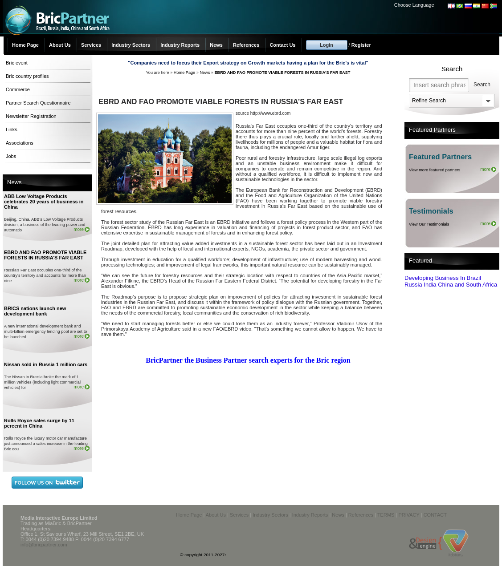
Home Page (25, 45)
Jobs (11, 156)
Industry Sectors (130, 45)
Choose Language (414, 5)
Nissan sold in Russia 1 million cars (45, 364)
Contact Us (282, 45)
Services (91, 45)
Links (11, 129)
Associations (19, 143)
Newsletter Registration (31, 116)
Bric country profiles (27, 76)
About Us (60, 45)
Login (326, 45)
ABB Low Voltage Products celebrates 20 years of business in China (44, 202)
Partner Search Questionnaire (38, 102)
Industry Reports (180, 45)
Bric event (17, 62)
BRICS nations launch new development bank (35, 311)
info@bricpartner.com (43, 544)
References (246, 45)
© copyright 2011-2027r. (203, 554)
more (78, 229)
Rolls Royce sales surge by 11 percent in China (39, 423)
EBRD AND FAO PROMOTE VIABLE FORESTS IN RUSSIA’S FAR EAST (45, 255)
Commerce (18, 89)
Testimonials (431, 211)
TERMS (386, 514)
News (216, 45)
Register (361, 45)
